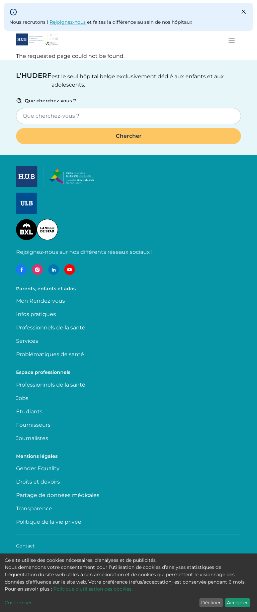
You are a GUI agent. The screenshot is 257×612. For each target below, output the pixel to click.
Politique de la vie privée (48, 522)
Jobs (22, 398)
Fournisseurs (33, 425)
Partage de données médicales (57, 495)
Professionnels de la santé (50, 327)
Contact (25, 546)
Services (27, 341)
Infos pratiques (36, 314)
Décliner (211, 603)
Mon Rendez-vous (40, 301)
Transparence (34, 508)
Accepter (237, 603)
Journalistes (32, 438)
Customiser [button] (18, 603)
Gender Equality (38, 468)
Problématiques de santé (50, 354)
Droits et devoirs (38, 482)
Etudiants (29, 411)
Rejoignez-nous (68, 22)
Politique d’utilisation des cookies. (93, 589)
